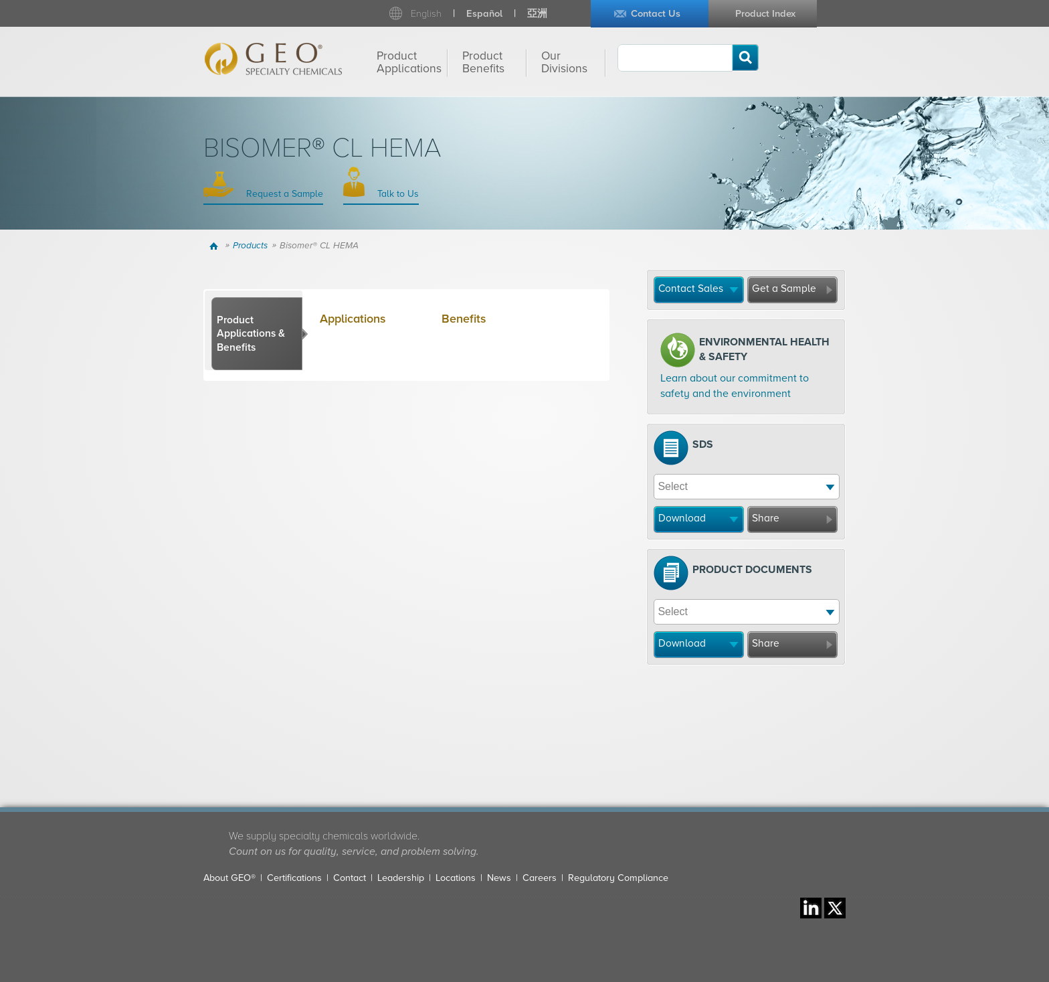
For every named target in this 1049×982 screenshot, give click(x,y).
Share (765, 518)
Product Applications (409, 62)
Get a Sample (784, 288)
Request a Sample (283, 193)
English (426, 13)
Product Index (765, 13)
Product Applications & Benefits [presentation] (251, 333)
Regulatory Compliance (618, 878)
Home (215, 245)
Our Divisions (564, 62)
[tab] (257, 334)
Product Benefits (483, 62)
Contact (349, 878)
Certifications (294, 878)
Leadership (400, 878)
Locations (456, 878)
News (499, 878)
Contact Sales (690, 288)
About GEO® (229, 878)
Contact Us (655, 13)
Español (484, 13)
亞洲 (537, 13)
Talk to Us (397, 193)
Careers (539, 878)
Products (250, 245)
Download (682, 518)
